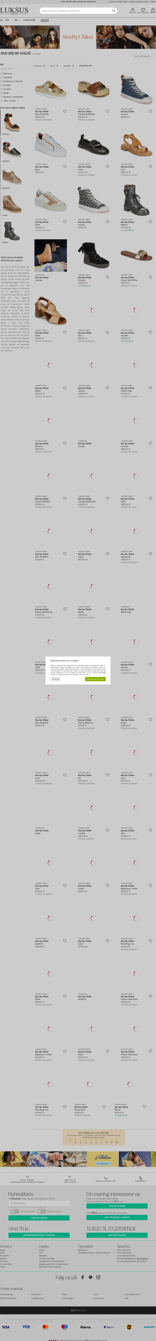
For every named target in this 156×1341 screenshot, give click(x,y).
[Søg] (113, 11)
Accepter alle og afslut (95, 679)
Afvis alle (55, 679)
